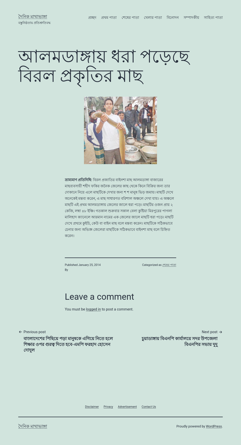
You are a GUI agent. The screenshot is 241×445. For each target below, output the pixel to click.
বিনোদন (173, 17)
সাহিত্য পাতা (213, 17)
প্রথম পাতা (109, 17)
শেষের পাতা (130, 17)
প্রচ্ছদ (92, 17)
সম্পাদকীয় (191, 17)
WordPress (214, 426)
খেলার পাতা (153, 17)
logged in (93, 309)
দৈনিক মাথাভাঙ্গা (32, 16)
